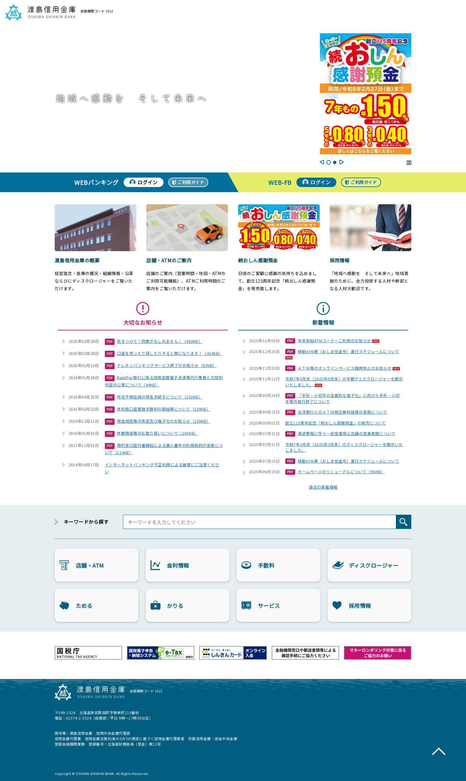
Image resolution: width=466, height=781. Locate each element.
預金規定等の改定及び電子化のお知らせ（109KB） (157, 421)
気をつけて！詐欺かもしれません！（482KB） (153, 341)
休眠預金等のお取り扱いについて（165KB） (151, 433)
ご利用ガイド (191, 182)
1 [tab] (328, 162)
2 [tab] (334, 162)
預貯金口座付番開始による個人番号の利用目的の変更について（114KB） (164, 448)
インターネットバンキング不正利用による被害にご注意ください (162, 468)
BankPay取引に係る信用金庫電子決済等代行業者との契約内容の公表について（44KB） (164, 381)
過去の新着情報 (323, 487)
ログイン (147, 182)
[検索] (403, 522)
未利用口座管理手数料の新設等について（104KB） (157, 409)
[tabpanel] (365, 93)
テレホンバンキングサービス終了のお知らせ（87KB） (161, 366)
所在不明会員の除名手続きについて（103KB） (153, 397)
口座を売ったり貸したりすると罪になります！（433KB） (164, 353)
